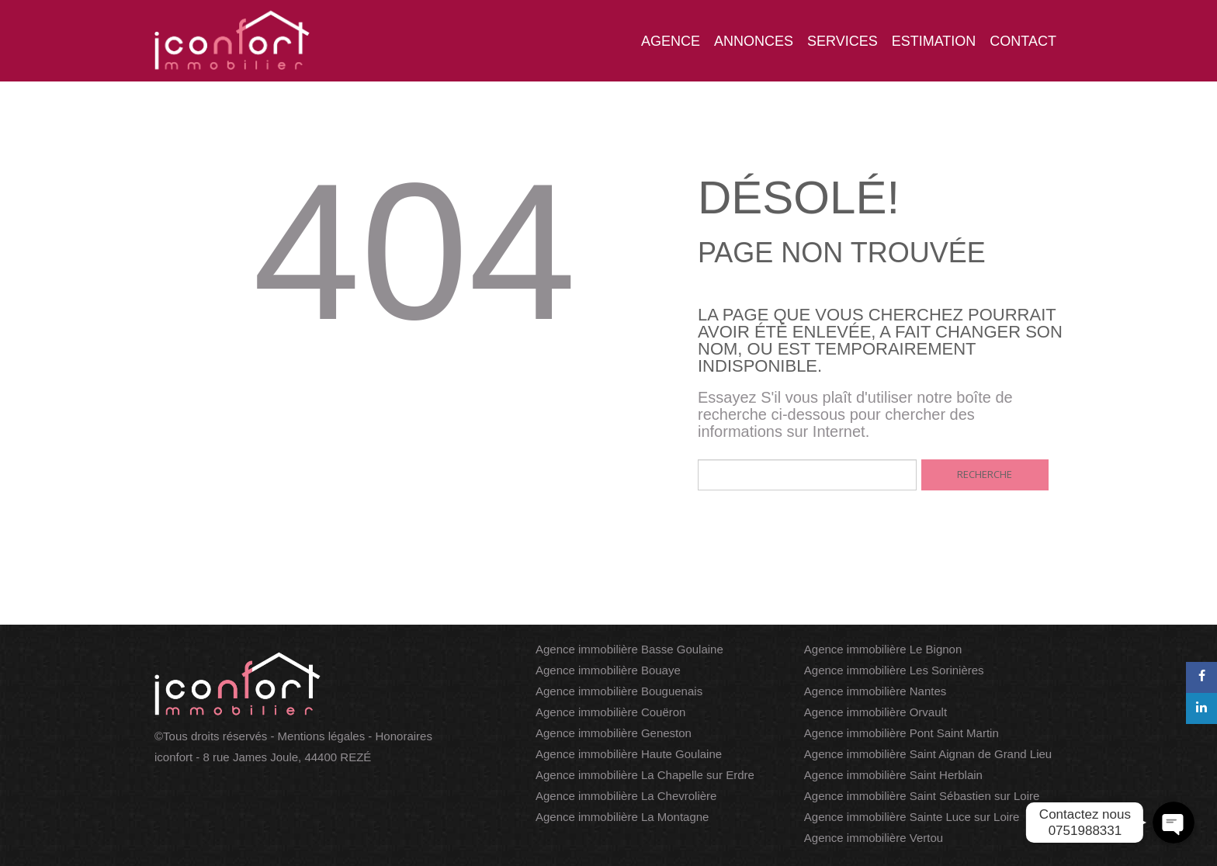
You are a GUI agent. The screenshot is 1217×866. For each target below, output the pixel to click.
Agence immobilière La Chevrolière (626, 795)
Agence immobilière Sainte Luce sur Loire (912, 816)
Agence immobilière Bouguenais (619, 691)
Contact (1023, 41)
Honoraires (404, 736)
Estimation (934, 41)
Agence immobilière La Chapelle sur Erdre (645, 774)
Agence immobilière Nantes (875, 691)
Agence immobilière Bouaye (608, 670)
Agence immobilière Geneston (614, 733)
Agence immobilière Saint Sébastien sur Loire (922, 795)
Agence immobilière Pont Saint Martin (901, 733)
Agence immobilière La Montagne (622, 816)
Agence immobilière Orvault (875, 712)
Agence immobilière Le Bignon (883, 649)
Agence (670, 41)
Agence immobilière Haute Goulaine (629, 753)
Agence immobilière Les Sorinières (894, 670)
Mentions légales (322, 736)
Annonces (753, 41)
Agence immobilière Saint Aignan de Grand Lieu (928, 753)
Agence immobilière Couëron (610, 712)
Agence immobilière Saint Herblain (893, 774)
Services (842, 41)
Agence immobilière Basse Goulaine (629, 649)
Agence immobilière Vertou (873, 837)
